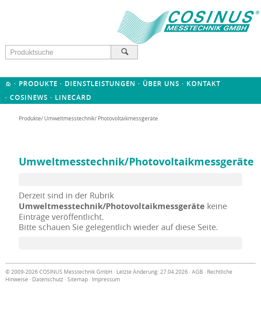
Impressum (106, 279)
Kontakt (203, 83)
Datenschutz (47, 279)
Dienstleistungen (100, 83)
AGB (197, 272)
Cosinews (29, 97)
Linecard (73, 97)
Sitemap (77, 279)
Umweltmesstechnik (69, 118)
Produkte (38, 83)
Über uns (161, 83)
